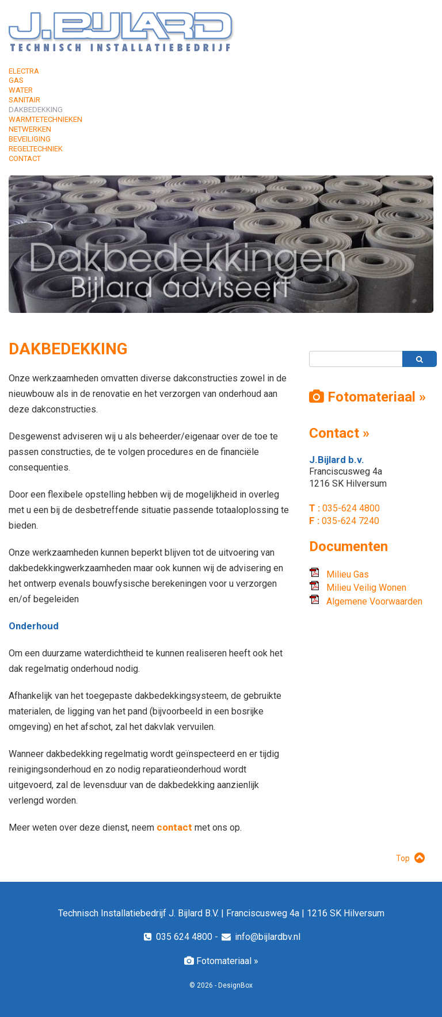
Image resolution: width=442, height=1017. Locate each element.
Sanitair (24, 99)
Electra (24, 71)
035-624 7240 (349, 520)
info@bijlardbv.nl (260, 936)
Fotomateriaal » (221, 960)
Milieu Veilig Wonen (357, 587)
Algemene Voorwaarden (365, 601)
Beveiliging (30, 139)
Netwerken (30, 129)
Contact (25, 158)
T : (314, 508)
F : (314, 520)
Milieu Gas (339, 574)
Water (21, 90)
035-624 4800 (350, 508)
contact (176, 827)
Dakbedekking (36, 109)
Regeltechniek (36, 148)
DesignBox (235, 985)
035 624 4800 (177, 936)
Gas (16, 80)
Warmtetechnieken (45, 119)
